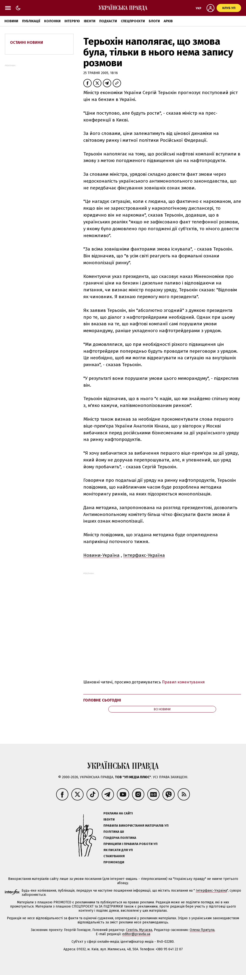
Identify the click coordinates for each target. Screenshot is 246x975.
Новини (11, 21)
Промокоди (113, 862)
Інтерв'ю (72, 21)
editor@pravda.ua (136, 934)
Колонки (52, 21)
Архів (168, 21)
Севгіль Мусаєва (139, 930)
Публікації (31, 21)
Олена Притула (202, 930)
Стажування (114, 856)
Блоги (154, 21)
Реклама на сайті (118, 813)
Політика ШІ (113, 831)
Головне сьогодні (102, 700)
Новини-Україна (101, 555)
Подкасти (108, 21)
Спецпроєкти (133, 21)
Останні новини (26, 42)
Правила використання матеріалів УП (136, 825)
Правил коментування (183, 682)
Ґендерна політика (119, 838)
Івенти (89, 21)
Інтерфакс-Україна (144, 555)
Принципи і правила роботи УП (130, 844)
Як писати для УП (118, 850)
